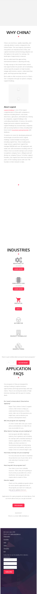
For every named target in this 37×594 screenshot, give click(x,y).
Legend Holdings (9, 110)
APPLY (18, 309)
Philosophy (7, 536)
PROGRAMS (18, 505)
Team (5, 545)
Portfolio (6, 539)
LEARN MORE (18, 269)
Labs (5, 542)
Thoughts (6, 548)
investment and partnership (20, 130)
